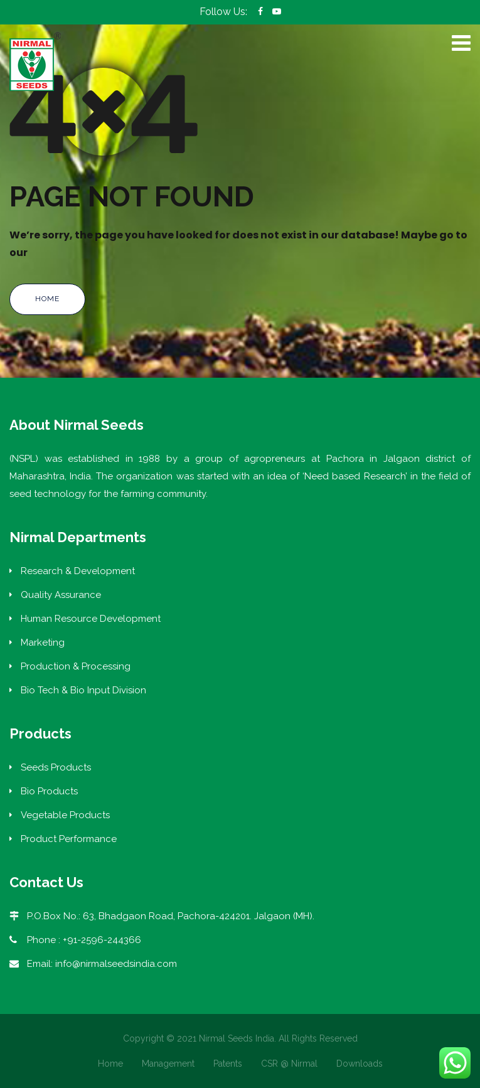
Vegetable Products (65, 815)
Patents (227, 1064)
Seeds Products (56, 767)
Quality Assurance (61, 594)
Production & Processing (76, 666)
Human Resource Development (91, 618)
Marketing (43, 642)
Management (168, 1064)
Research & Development (78, 571)
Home (47, 298)
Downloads (359, 1064)
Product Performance (69, 839)
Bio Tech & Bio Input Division (83, 690)
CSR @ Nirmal (289, 1064)
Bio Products (49, 791)
